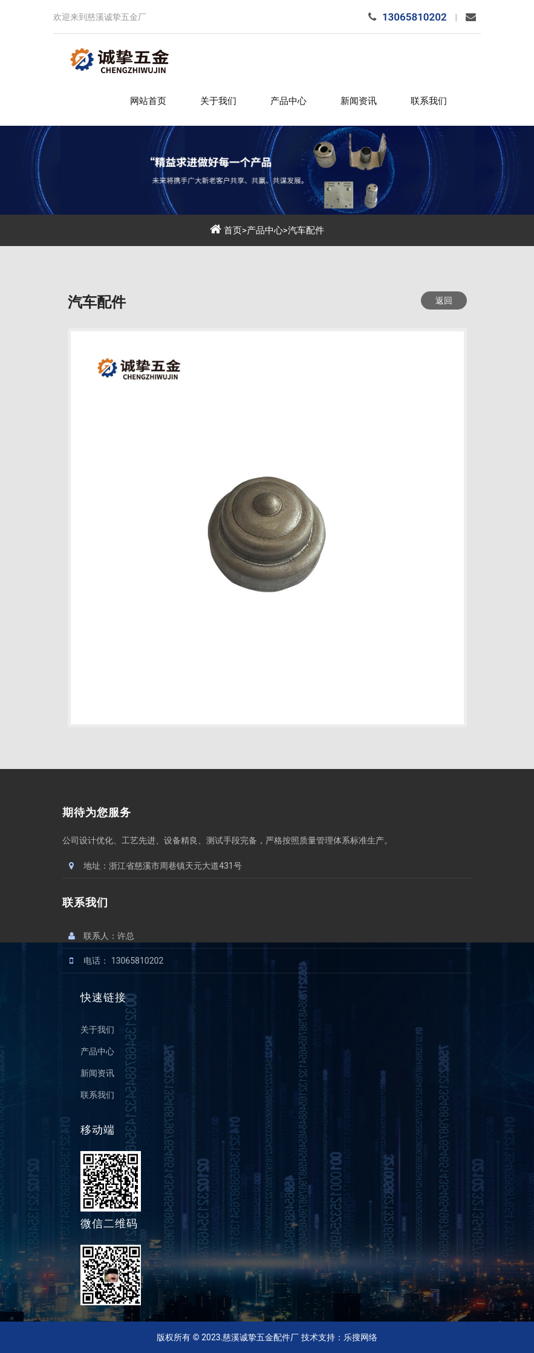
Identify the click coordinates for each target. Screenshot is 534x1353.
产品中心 (288, 101)
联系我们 (429, 101)
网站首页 (148, 101)
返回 (443, 300)
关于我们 (218, 101)
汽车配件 (306, 230)
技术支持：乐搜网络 (339, 1337)
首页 (233, 230)
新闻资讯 (358, 101)
